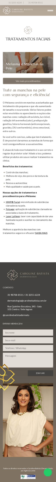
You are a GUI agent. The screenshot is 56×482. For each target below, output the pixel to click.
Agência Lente (29, 471)
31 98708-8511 (35, 2)
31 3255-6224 (15, 2)
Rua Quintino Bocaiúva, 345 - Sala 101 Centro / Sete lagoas (24, 308)
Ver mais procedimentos (28, 81)
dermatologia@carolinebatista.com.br (27, 300)
